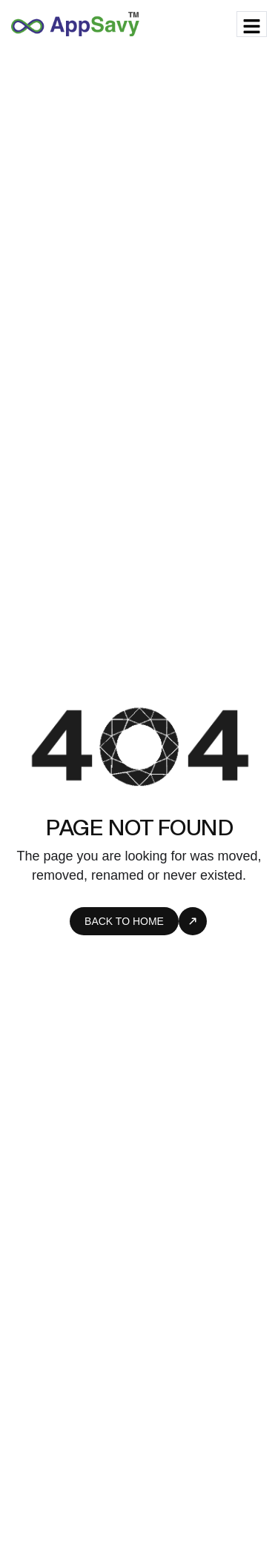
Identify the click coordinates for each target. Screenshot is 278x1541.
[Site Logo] (75, 23)
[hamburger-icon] (251, 24)
